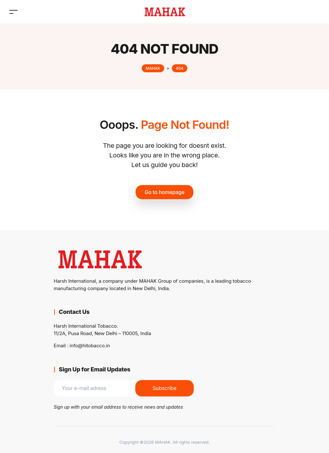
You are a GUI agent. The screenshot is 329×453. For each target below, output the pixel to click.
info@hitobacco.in (90, 345)
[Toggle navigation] (13, 11)
